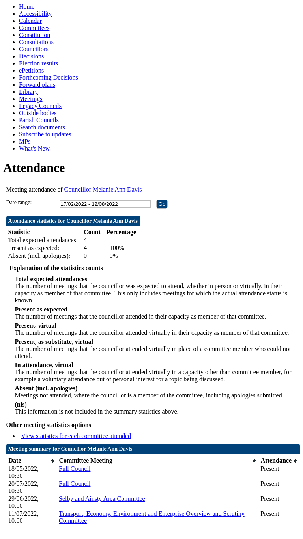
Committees (34, 27)
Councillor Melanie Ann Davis (103, 189)
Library (28, 91)
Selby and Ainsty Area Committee (102, 498)
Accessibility (35, 13)
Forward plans (37, 84)
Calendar (30, 20)
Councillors (34, 49)
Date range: (19, 202)
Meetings (31, 98)
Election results (38, 63)
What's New (34, 148)
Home (26, 6)
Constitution (34, 35)
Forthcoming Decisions (48, 77)
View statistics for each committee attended (76, 436)
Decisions (31, 56)
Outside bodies (38, 113)
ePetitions (31, 70)
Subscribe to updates (45, 134)
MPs (24, 141)
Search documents (42, 127)
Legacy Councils (40, 106)
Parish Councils (39, 120)
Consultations (36, 42)
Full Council (74, 468)
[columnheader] (31, 461)
